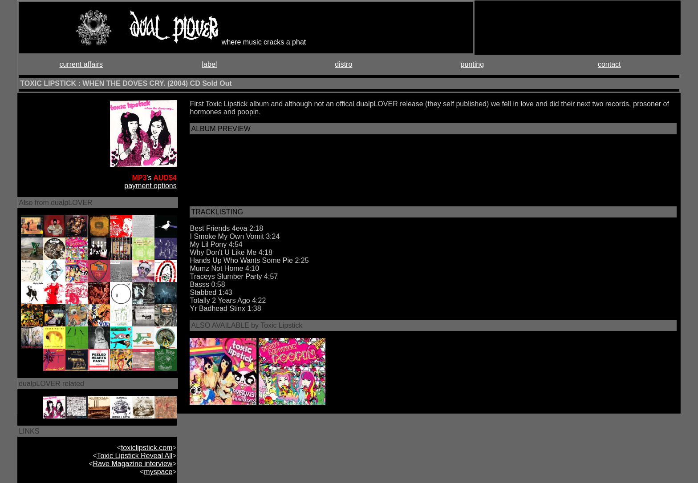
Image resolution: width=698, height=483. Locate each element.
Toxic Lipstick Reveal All (135, 455)
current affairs (81, 64)
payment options (150, 185)
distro (343, 64)
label (209, 64)
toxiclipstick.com (147, 447)
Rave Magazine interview (133, 463)
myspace (158, 471)
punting (472, 64)
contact (609, 64)
